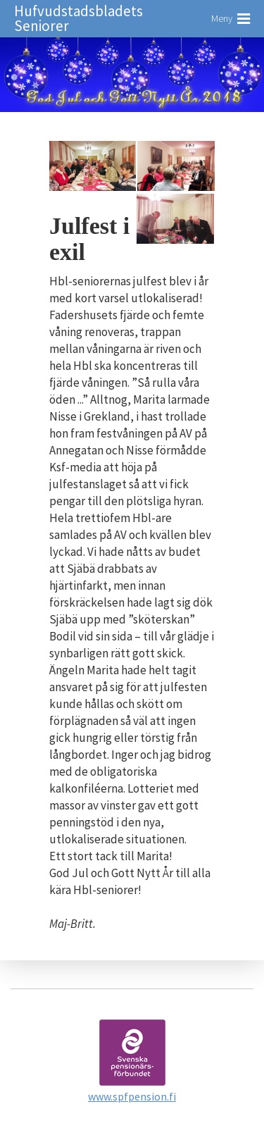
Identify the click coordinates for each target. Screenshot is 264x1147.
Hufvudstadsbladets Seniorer (78, 18)
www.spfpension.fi (132, 1096)
